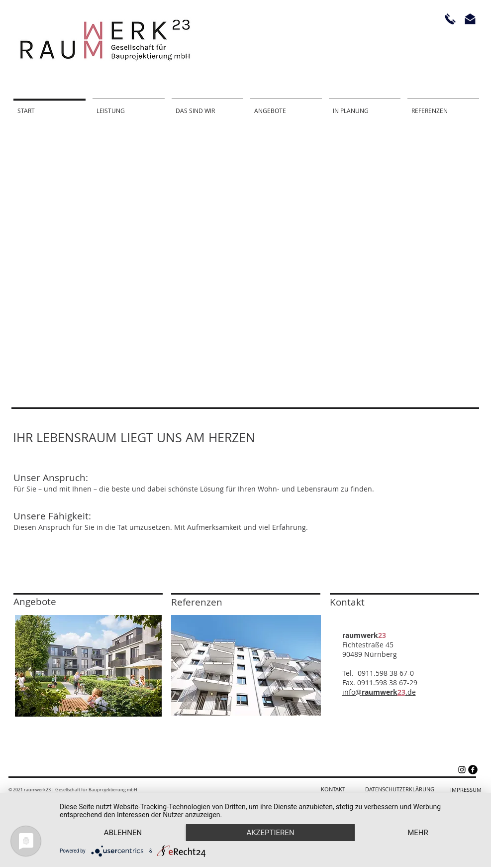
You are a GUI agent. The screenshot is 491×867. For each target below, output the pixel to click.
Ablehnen (123, 832)
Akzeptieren (270, 832)
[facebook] (473, 769)
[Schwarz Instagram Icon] (462, 769)
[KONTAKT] (333, 789)
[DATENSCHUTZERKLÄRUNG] (399, 789)
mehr (417, 832)
